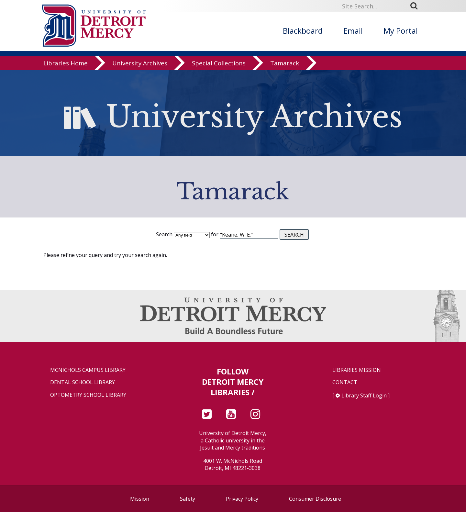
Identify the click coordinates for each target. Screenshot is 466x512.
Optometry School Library (88, 395)
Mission (139, 498)
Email (353, 30)
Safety (187, 498)
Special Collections (219, 63)
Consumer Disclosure (315, 498)
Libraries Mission (356, 370)
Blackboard (303, 30)
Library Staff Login (364, 395)
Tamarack (284, 63)
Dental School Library (82, 382)
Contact (344, 382)
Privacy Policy (242, 498)
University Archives (139, 63)
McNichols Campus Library (88, 370)
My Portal (400, 30)
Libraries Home (65, 63)
